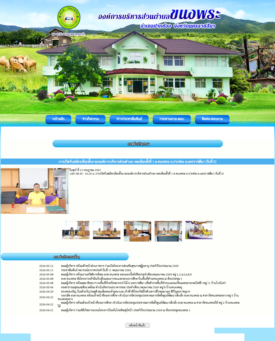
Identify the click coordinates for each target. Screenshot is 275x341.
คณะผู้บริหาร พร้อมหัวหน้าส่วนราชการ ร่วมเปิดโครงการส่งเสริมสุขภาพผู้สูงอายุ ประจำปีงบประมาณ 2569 (120, 266)
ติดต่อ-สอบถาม (212, 119)
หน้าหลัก (58, 119)
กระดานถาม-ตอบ (172, 119)
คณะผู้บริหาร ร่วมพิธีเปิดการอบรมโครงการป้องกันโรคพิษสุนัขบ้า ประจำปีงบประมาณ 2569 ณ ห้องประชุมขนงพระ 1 (125, 310)
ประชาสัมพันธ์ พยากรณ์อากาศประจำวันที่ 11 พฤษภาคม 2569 (96, 270)
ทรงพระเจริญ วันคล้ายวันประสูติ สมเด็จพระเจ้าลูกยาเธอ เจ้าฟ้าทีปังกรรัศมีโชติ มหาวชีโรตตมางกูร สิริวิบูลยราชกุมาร (125, 291)
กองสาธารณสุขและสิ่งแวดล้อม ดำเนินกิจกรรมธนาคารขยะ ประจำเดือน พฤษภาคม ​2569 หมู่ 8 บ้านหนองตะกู (121, 287)
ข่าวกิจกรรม (90, 119)
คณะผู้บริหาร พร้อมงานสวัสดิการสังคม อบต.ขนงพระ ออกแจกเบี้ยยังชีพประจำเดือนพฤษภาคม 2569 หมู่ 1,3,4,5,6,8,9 (126, 274)
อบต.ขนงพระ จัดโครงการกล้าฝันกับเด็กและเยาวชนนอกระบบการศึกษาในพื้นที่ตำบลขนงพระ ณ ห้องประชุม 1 (121, 278)
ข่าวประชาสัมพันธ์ (129, 119)
